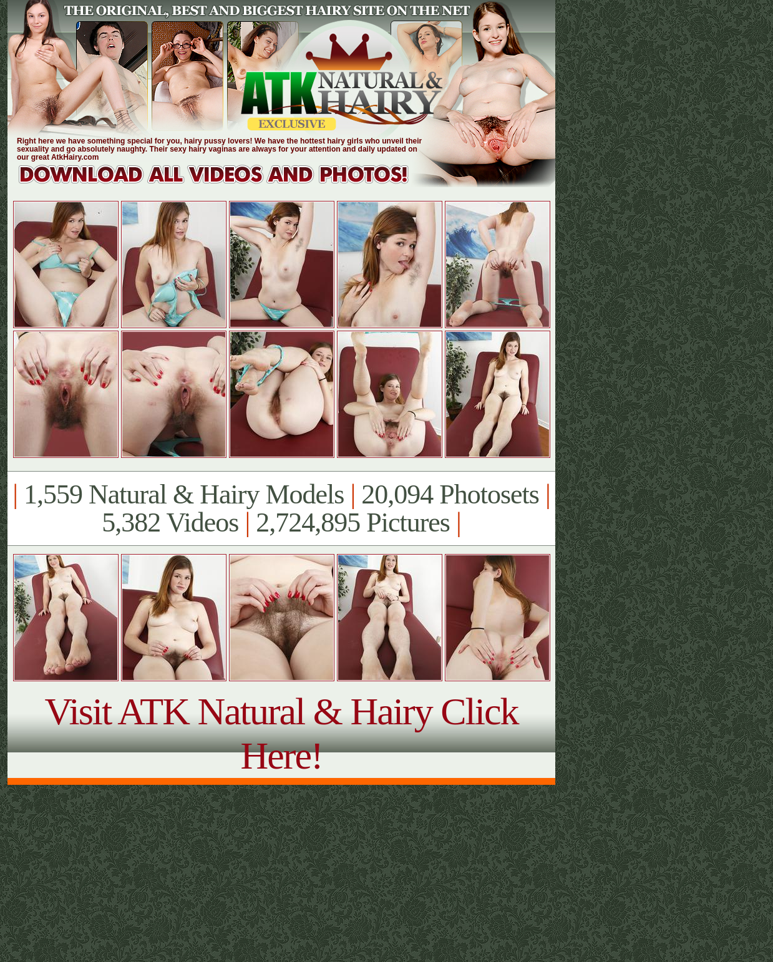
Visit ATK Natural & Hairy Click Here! (281, 733)
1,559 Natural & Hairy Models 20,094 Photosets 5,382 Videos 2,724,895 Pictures (281, 508)
